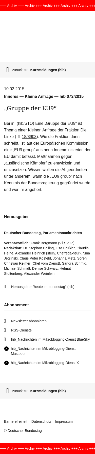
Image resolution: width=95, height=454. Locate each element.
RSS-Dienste (21, 330)
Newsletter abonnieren (29, 321)
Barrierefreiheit (15, 421)
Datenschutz (41, 421)
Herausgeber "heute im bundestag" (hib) (42, 287)
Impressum (64, 421)
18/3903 (26, 136)
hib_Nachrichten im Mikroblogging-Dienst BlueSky (50, 339)
